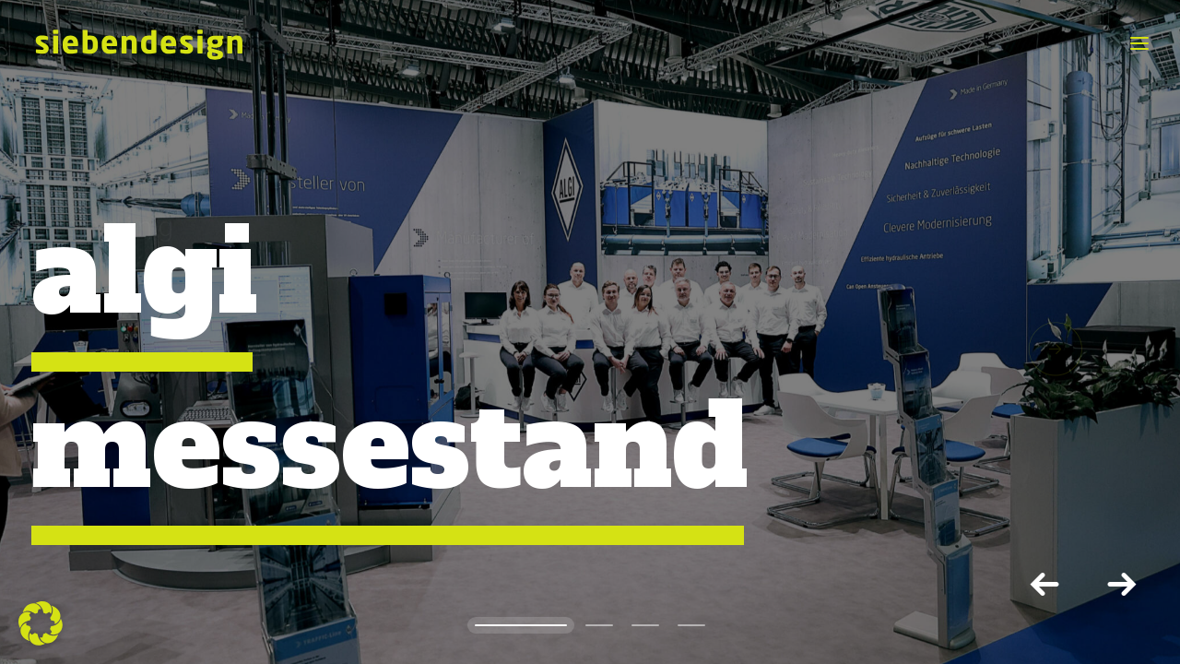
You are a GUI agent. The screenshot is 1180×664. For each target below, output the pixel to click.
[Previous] (1047, 583)
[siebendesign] (138, 43)
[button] (1042, 349)
